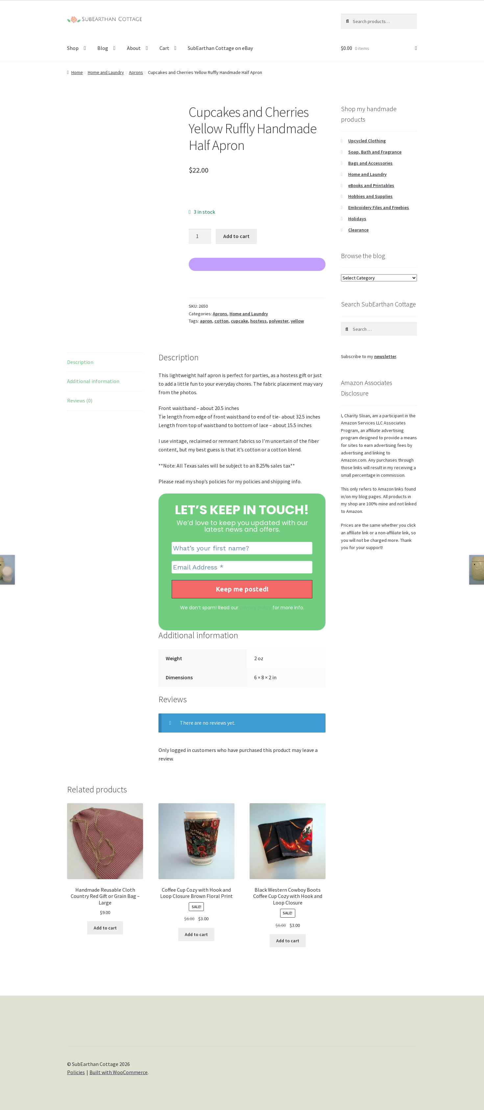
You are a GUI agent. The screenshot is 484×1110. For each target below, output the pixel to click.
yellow (297, 321)
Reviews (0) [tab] (79, 400)
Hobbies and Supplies (370, 196)
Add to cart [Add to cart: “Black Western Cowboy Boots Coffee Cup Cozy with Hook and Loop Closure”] (287, 941)
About (134, 48)
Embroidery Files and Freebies (378, 207)
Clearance (358, 230)
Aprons (136, 72)
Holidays (357, 219)
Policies (76, 1072)
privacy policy (255, 607)
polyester (278, 321)
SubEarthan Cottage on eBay (220, 48)
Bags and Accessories (370, 163)
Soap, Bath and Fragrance (374, 152)
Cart (164, 48)
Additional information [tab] (93, 381)
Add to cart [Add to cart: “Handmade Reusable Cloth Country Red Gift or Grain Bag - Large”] (105, 928)
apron (206, 321)
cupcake (239, 321)
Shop (73, 48)
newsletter (385, 356)
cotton (221, 321)
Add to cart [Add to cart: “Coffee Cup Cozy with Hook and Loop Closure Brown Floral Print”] (196, 934)
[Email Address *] (242, 567)
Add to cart (236, 236)
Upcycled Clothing (367, 141)
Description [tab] (80, 362)
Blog (102, 48)
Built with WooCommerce (118, 1072)
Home (77, 72)
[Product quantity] (200, 236)
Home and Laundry (106, 72)
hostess (258, 321)
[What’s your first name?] (242, 548)
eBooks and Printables (371, 185)
